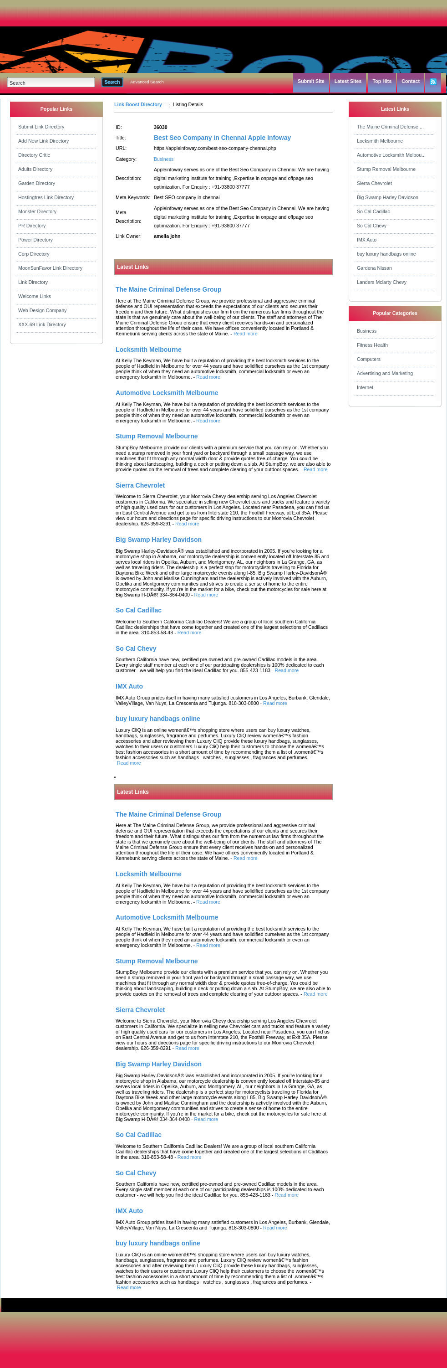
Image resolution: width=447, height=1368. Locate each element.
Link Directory (33, 282)
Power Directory (35, 239)
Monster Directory (37, 211)
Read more (246, 333)
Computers (369, 359)
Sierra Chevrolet (374, 183)
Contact (410, 81)
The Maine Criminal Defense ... (390, 126)
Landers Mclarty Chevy (381, 282)
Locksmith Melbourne (380, 141)
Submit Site (311, 81)
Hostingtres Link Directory (46, 197)
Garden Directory (36, 183)
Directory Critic (34, 155)
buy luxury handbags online (386, 254)
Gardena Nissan (374, 268)
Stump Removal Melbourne (386, 169)
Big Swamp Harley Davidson (387, 197)
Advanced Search (147, 82)
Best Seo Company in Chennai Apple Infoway (222, 137)
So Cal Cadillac (373, 211)
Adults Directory (35, 169)
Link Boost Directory (138, 104)
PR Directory (32, 225)
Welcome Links (34, 296)
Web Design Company (42, 310)
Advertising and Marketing (385, 373)
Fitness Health (372, 345)
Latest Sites (348, 81)
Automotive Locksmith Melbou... (391, 155)
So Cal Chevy (371, 225)
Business (163, 159)
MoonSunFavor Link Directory (50, 268)
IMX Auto (366, 239)
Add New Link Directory (43, 141)
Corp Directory (34, 254)
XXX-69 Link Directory (42, 324)
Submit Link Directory (41, 126)
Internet (365, 387)
